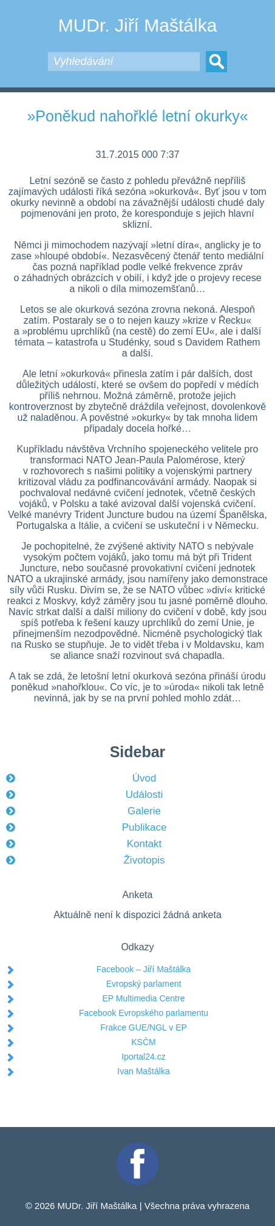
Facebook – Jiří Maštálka (144, 969)
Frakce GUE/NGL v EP (143, 1027)
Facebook (138, 1147)
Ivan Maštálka (143, 1071)
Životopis (144, 860)
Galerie (144, 811)
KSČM (143, 1042)
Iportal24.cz (143, 1056)
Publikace (144, 827)
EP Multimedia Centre (144, 998)
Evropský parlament (144, 984)
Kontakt (144, 844)
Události (144, 794)
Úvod (144, 778)
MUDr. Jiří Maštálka (137, 25)
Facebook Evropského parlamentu (143, 1013)
